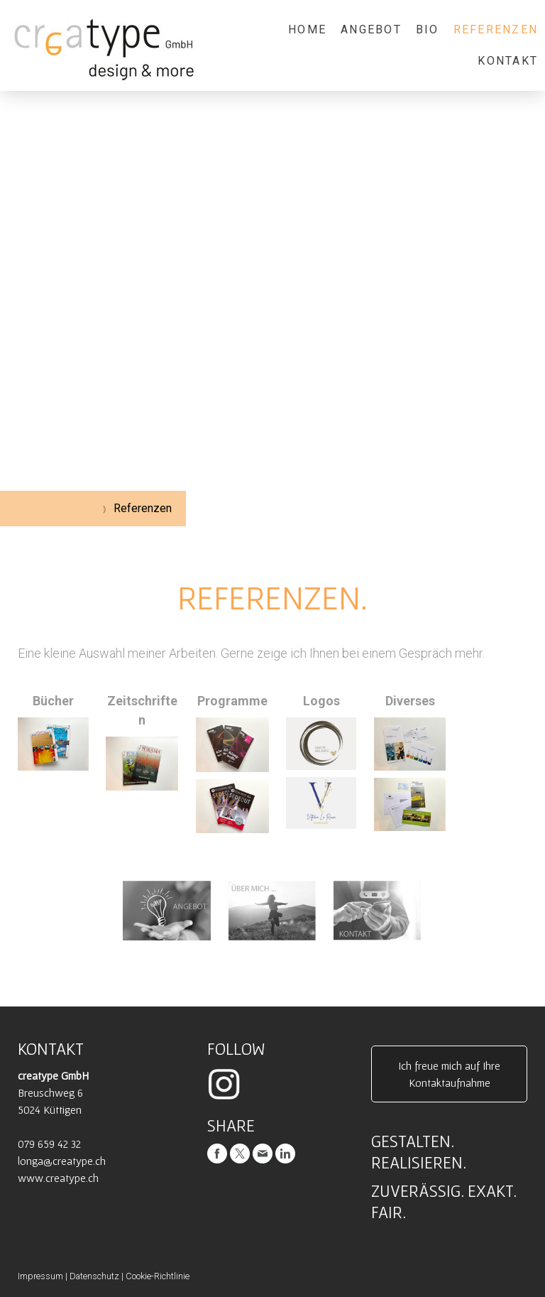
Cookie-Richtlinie (157, 1276)
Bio (427, 29)
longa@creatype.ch (62, 1160)
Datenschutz (94, 1276)
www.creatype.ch (58, 1177)
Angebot (371, 29)
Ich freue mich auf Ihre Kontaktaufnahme (449, 1074)
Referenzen (495, 29)
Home (307, 29)
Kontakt (508, 60)
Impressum (40, 1276)
